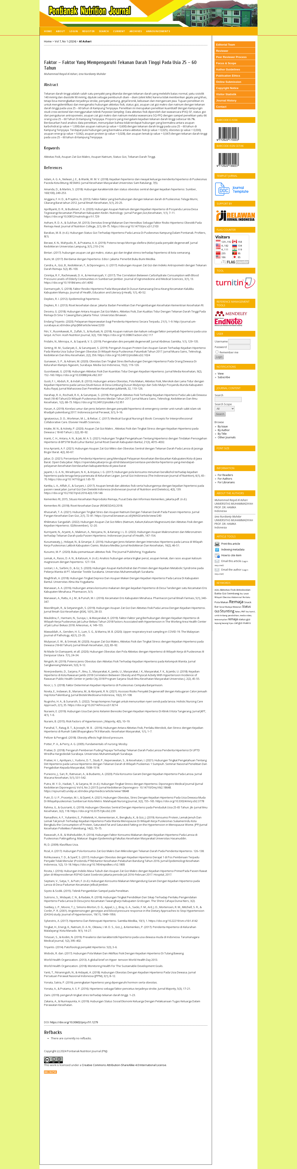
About (60, 31)
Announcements (158, 31)
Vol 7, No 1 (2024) (65, 41)
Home (48, 31)
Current (119, 31)
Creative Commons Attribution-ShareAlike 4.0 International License (124, 1065)
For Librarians (226, 482)
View (220, 373)
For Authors (225, 478)
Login (73, 31)
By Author (224, 430)
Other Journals (226, 437)
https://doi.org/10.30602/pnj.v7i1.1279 (74, 1022)
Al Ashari (85, 41)
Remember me (229, 352)
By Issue (223, 426)
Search (104, 31)
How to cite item (231, 555)
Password (221, 347)
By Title (222, 434)
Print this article (230, 544)
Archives (135, 31)
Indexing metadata (232, 549)
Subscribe (224, 377)
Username (221, 341)
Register (88, 31)
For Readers (225, 475)
